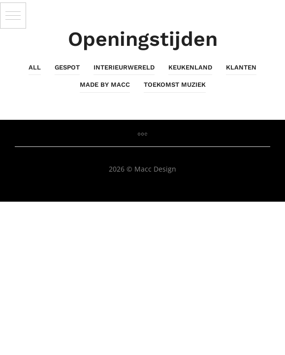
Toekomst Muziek (175, 84)
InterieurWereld (124, 67)
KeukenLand (190, 67)
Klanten (241, 67)
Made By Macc (105, 84)
